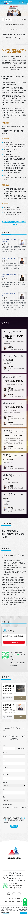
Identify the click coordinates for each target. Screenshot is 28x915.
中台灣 (16, 808)
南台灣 (24, 808)
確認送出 (14, 826)
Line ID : (5, 767)
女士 (24, 749)
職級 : (4, 797)
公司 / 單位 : (6, 775)
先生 (19, 749)
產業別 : (5, 782)
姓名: (4, 745)
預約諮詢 (21, 24)
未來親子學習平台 (9, 901)
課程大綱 (14, 24)
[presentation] (14, 812)
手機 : (4, 760)
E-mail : (5, 753)
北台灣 (7, 808)
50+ (14, 904)
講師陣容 (7, 24)
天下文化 (10, 898)
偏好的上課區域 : (8, 804)
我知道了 (23, 913)
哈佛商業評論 (21, 901)
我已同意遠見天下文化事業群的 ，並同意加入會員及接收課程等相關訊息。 (14, 820)
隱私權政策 (6, 912)
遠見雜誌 (18, 898)
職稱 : (4, 789)
